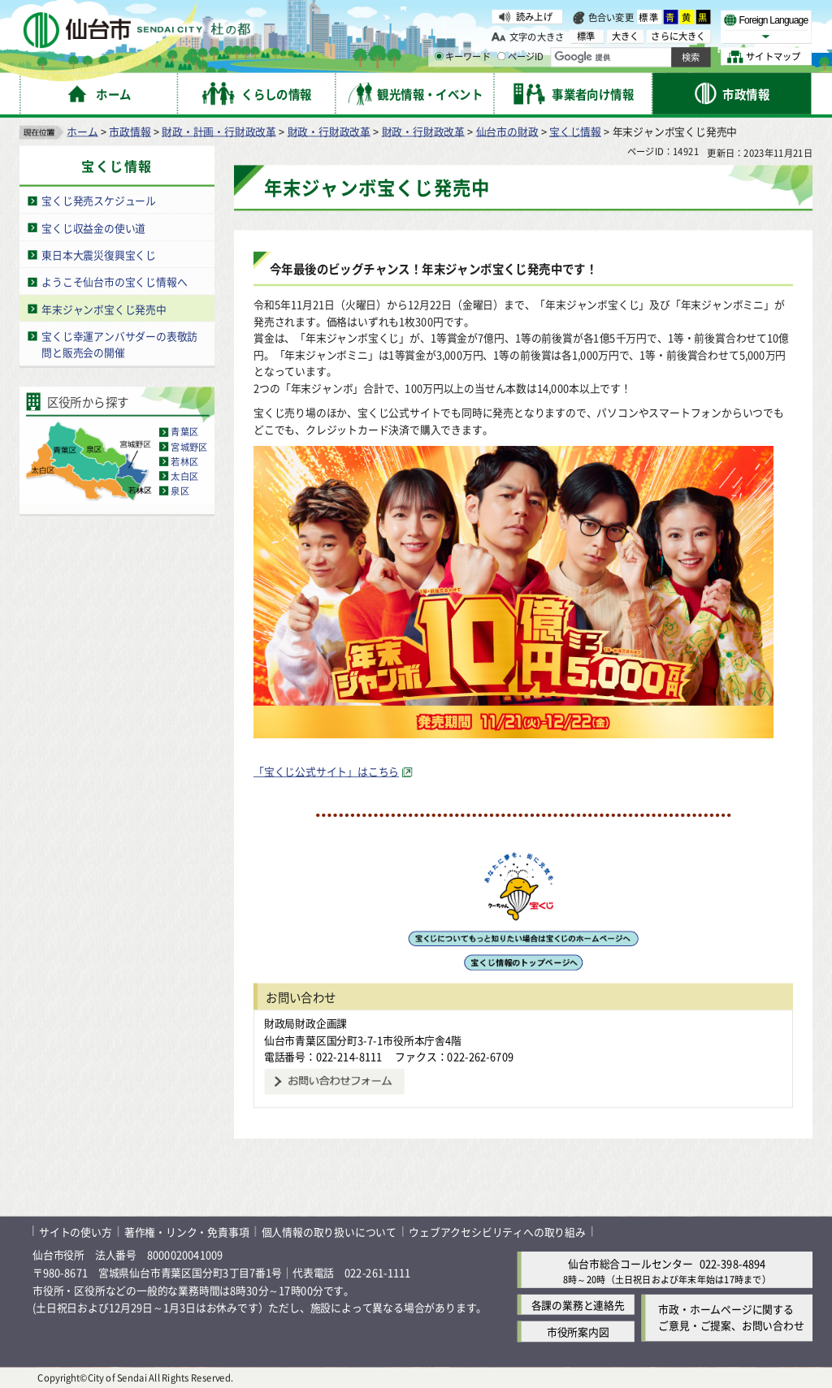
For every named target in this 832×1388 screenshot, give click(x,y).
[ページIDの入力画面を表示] (501, 56)
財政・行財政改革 (329, 130)
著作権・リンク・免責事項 (186, 1231)
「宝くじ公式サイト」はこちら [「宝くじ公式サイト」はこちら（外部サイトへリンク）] (326, 771)
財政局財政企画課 (305, 1023)
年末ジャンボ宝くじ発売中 (104, 308)
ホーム (82, 130)
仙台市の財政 (507, 130)
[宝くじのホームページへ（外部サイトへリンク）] (523, 941)
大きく (625, 36)
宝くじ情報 (575, 130)
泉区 (179, 490)
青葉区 (184, 432)
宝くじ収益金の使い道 (93, 227)
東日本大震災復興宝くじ (98, 254)
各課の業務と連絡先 (578, 1304)
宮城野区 (189, 446)
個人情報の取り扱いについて (329, 1231)
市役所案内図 (578, 1331)
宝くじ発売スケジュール (98, 200)
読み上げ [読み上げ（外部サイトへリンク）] (534, 16)
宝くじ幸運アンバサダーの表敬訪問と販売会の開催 (119, 344)
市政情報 (129, 130)
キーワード (463, 56)
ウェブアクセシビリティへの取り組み (497, 1231)
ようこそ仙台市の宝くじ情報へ (114, 281)
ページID (520, 56)
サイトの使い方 (75, 1231)
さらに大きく (678, 36)
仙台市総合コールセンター (630, 1262)
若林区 (184, 461)
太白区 (184, 475)
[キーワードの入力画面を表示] (439, 56)
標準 (649, 17)
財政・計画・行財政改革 (219, 130)
